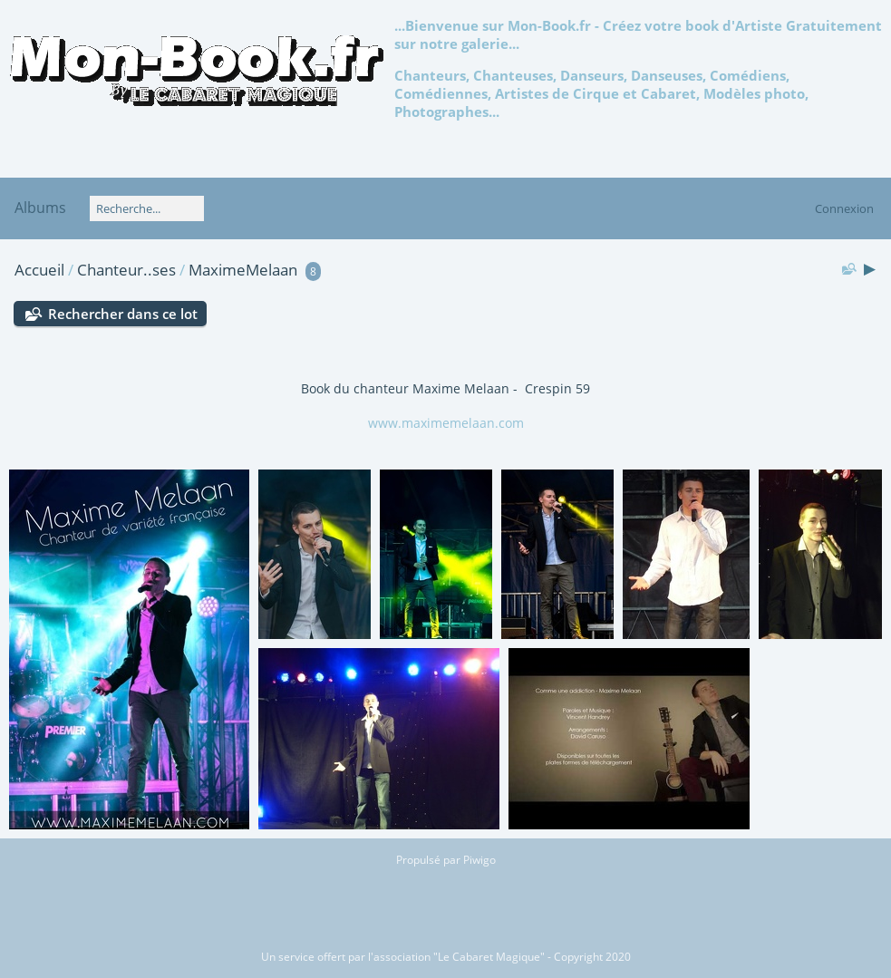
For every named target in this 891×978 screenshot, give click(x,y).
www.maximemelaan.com (446, 422)
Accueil (39, 269)
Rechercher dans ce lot (123, 314)
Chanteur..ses (126, 269)
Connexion (844, 208)
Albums (40, 208)
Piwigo (479, 859)
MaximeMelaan (243, 269)
